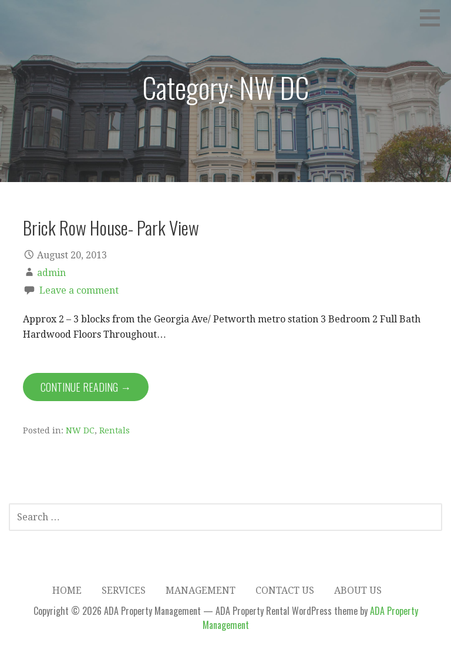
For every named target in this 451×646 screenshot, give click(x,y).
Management (200, 590)
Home (67, 590)
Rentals (114, 430)
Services (124, 590)
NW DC (80, 430)
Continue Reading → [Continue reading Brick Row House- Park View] (86, 387)
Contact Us (284, 590)
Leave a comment (79, 290)
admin (51, 272)
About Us (358, 590)
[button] (434, 17)
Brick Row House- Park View (111, 227)
